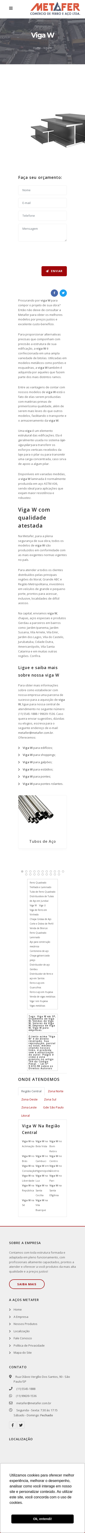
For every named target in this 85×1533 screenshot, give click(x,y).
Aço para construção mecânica (40, 944)
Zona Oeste (29, 1099)
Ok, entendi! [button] (42, 1519)
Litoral (25, 1115)
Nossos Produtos (25, 1324)
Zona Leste (29, 1107)
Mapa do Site (23, 1352)
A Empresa (21, 1317)
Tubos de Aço (42, 841)
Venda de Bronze (39, 928)
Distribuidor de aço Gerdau (40, 967)
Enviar (54, 271)
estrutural (25, 435)
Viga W (47, 48)
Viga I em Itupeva (39, 1001)
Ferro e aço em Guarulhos (37, 985)
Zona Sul (50, 1099)
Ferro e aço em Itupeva (41, 992)
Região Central (31, 1091)
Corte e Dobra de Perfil (41, 923)
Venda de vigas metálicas (42, 996)
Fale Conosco (23, 1338)
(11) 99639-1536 (25, 1396)
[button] (22, 871)
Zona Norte (55, 1091)
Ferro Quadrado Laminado (38, 935)
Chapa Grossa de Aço (40, 919)
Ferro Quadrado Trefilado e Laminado (40, 885)
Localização (22, 1331)
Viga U (42, 905)
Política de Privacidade (29, 1345)
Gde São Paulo (53, 1107)
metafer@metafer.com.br (35, 733)
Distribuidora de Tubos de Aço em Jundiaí (42, 898)
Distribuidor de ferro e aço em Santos (41, 976)
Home (37, 48)
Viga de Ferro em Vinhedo (38, 912)
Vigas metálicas (37, 1005)
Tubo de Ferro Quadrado (42, 891)
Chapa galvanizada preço (40, 958)
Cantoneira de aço (39, 951)
